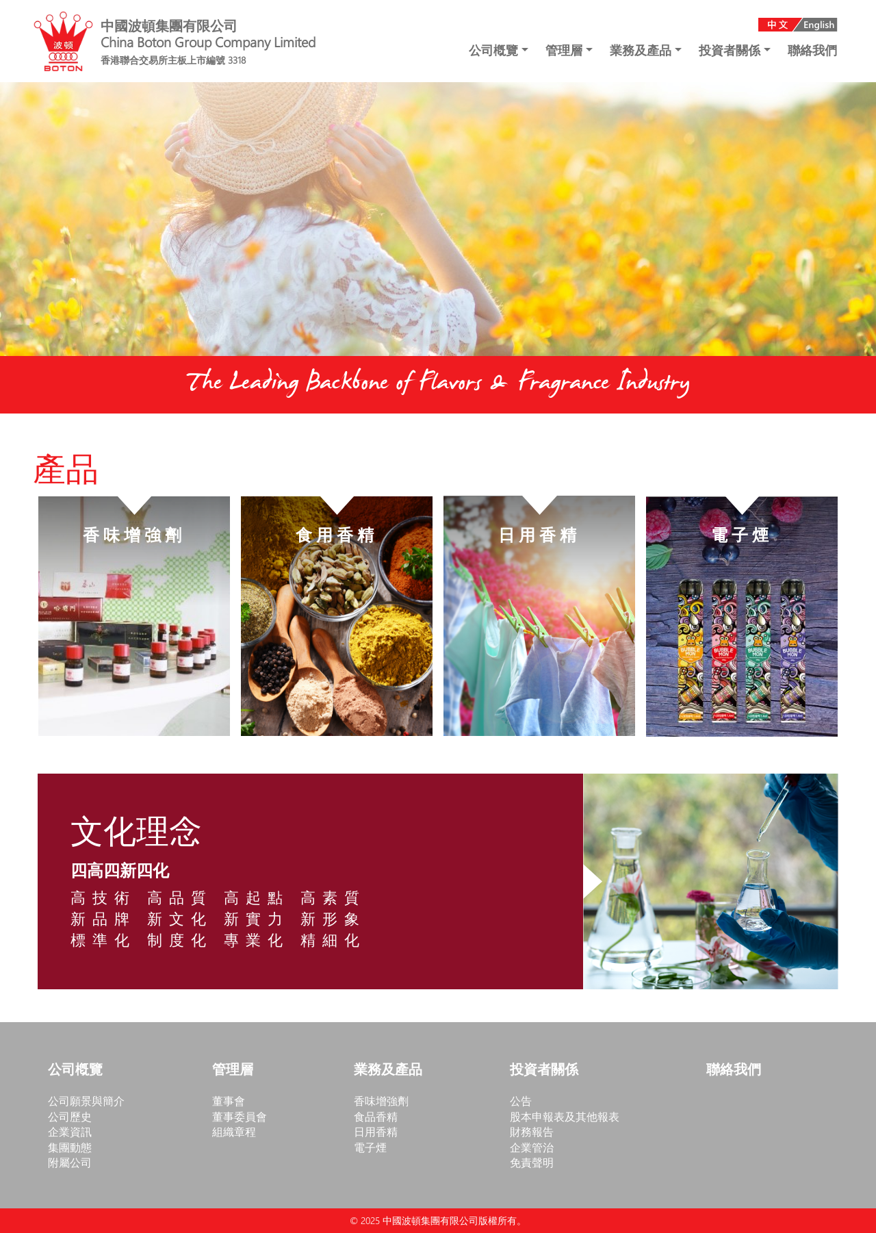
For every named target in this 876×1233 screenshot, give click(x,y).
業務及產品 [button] (642, 50)
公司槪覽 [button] (495, 50)
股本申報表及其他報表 (564, 1116)
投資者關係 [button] (731, 50)
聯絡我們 (812, 50)
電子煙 (370, 1147)
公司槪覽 (75, 1070)
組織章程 (234, 1131)
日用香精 (376, 1131)
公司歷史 (70, 1116)
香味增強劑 (381, 1100)
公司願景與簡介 (86, 1100)
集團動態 (70, 1147)
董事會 (228, 1100)
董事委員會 (239, 1116)
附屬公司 (70, 1162)
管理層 (232, 1070)
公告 (521, 1100)
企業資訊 (70, 1131)
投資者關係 (544, 1070)
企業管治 (532, 1147)
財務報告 (532, 1131)
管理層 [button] (565, 50)
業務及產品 (388, 1070)
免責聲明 (532, 1162)
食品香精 (376, 1116)
